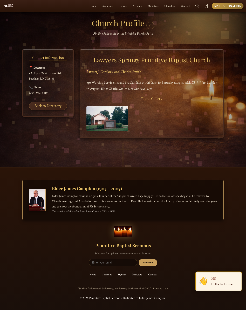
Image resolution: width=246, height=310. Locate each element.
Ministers (153, 6)
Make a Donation (227, 6)
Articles (137, 6)
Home (93, 6)
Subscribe (147, 262)
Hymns (123, 6)
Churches (169, 6)
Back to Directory (48, 105)
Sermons (107, 6)
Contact (185, 6)
